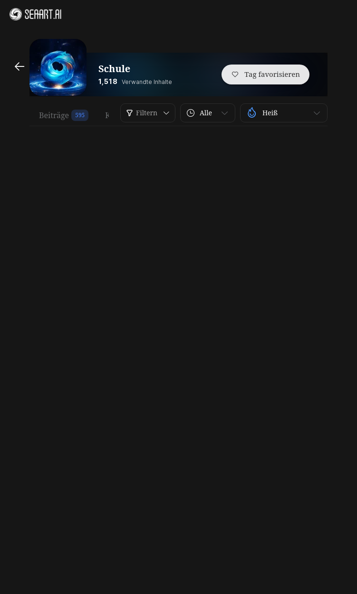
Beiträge (54, 115)
